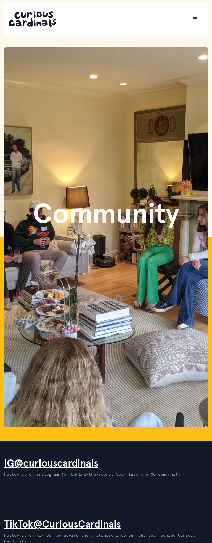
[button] (195, 19)
